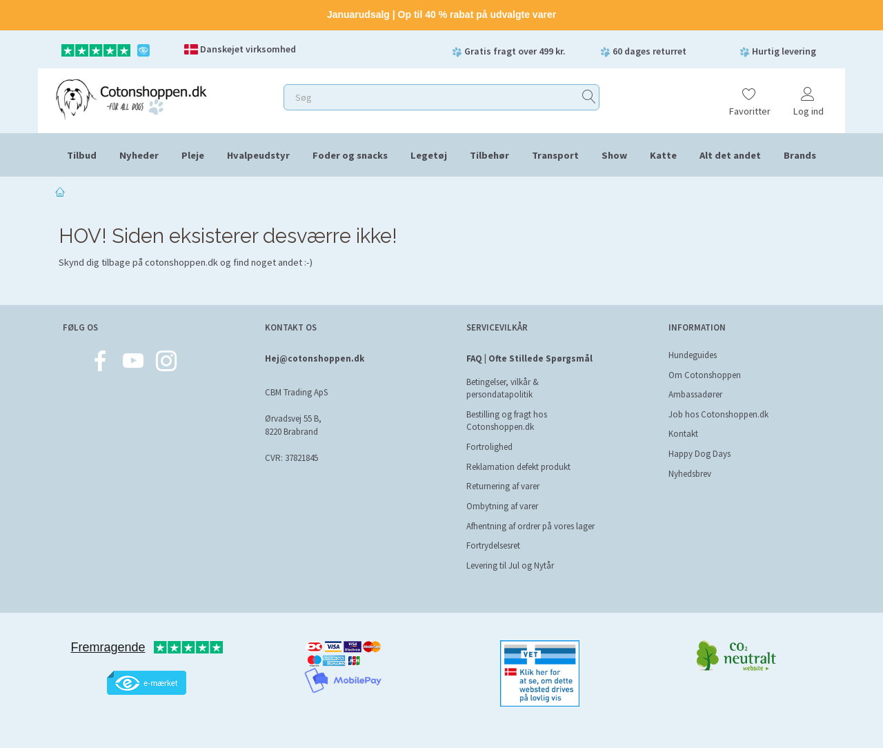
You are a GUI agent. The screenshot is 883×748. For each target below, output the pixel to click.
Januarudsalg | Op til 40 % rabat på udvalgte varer (441, 14)
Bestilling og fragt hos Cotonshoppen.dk (506, 421)
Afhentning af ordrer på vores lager (530, 526)
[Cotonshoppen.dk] (131, 98)
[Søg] (589, 97)
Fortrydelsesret (493, 545)
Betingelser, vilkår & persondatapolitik (502, 388)
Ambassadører (695, 394)
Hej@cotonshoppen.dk (314, 358)
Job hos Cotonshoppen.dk (718, 414)
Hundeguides (692, 355)
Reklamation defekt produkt (518, 467)
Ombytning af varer (502, 506)
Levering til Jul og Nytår (510, 565)
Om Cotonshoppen (704, 375)
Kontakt (683, 434)
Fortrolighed (489, 447)
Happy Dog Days (699, 454)
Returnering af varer (502, 486)
